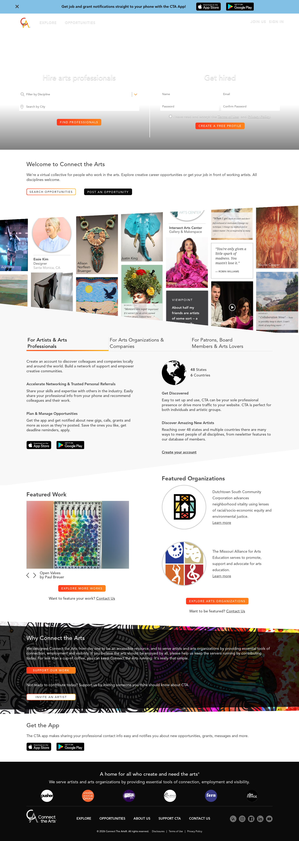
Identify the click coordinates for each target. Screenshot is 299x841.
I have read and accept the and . (222, 116)
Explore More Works (82, 588)
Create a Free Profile (220, 126)
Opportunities (80, 22)
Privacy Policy (259, 116)
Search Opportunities (51, 192)
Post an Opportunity (108, 192)
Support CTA (170, 818)
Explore (48, 22)
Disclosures (158, 831)
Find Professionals (79, 122)
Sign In (276, 21)
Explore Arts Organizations (217, 601)
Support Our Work (51, 670)
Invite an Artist (51, 697)
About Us (142, 818)
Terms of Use (228, 116)
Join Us (258, 21)
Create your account (179, 452)
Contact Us (105, 599)
